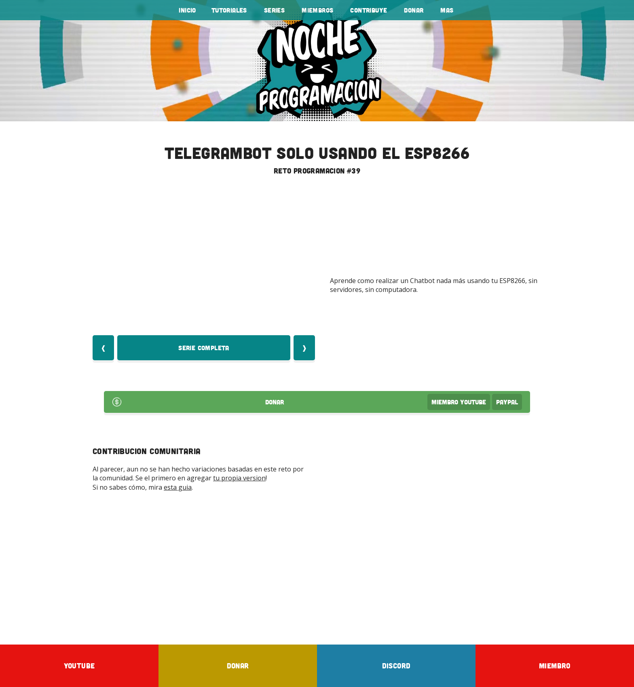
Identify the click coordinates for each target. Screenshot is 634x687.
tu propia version (239, 478)
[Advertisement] (317, 567)
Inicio (187, 10)
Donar (413, 10)
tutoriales (229, 10)
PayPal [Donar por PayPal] (507, 402)
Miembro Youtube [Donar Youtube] (458, 402)
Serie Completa (203, 348)
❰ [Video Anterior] (103, 348)
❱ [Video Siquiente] (304, 348)
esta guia (178, 487)
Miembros (317, 10)
